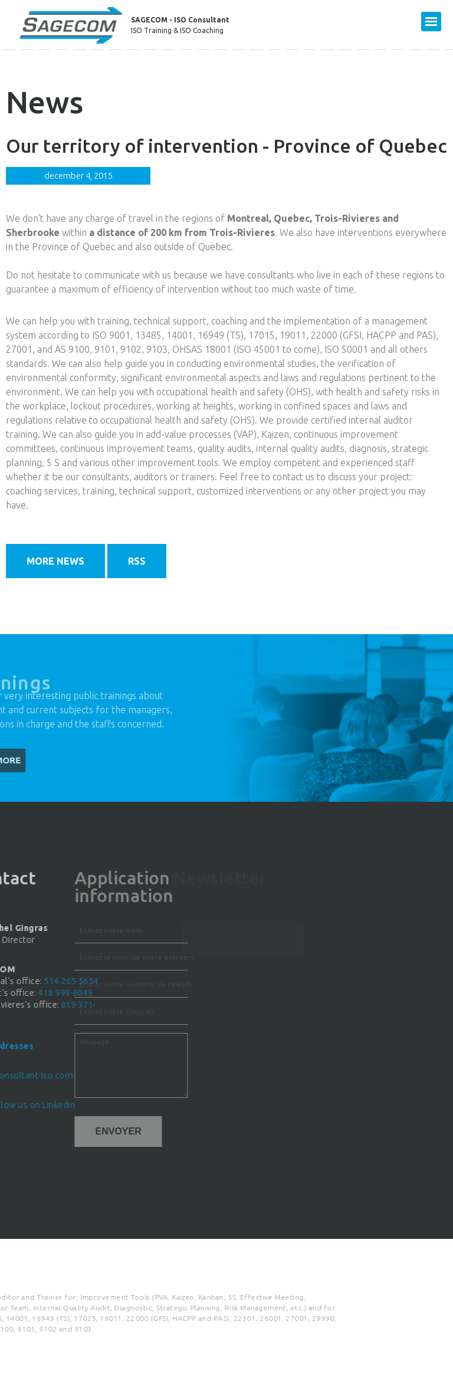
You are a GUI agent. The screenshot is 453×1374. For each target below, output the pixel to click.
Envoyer (71, 1131)
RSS (137, 561)
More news (55, 561)
